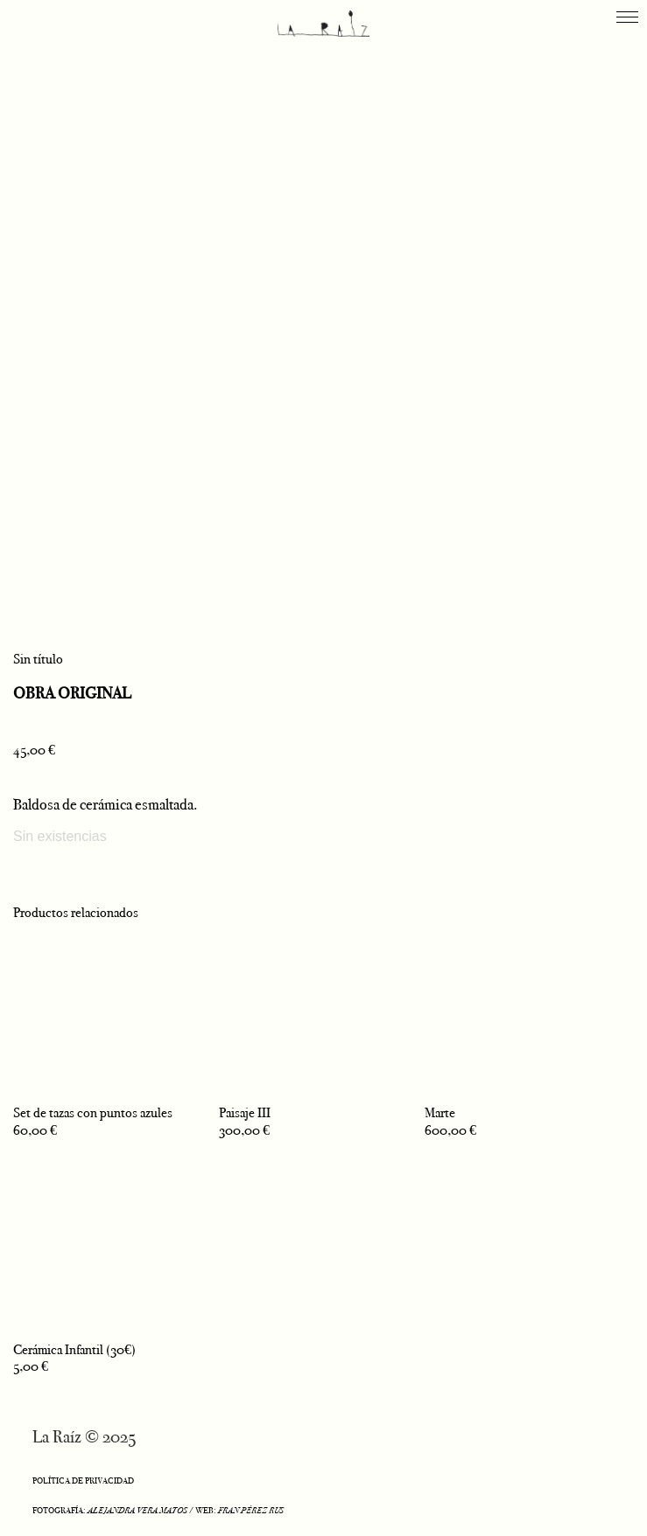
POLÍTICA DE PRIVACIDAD (83, 1481)
